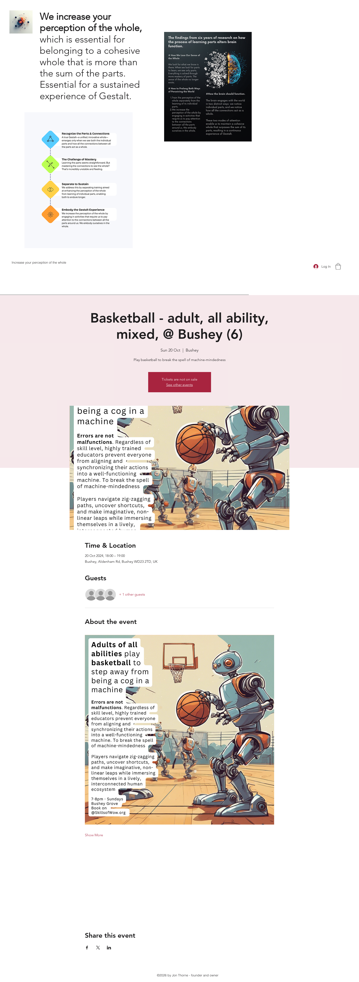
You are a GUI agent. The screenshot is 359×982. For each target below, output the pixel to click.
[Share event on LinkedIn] (109, 947)
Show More (94, 835)
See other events (179, 385)
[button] (338, 266)
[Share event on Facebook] (87, 947)
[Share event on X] (98, 947)
